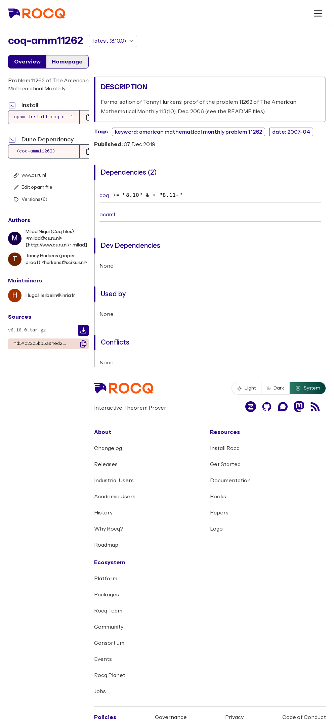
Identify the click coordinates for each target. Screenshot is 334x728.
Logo (216, 529)
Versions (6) (30, 199)
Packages (106, 594)
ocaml (107, 214)
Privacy (234, 717)
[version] (113, 41)
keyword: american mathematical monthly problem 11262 (188, 132)
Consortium (109, 643)
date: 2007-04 (291, 132)
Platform (105, 578)
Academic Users (114, 496)
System (307, 388)
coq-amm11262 (45, 41)
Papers (219, 512)
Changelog (108, 448)
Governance (171, 717)
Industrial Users (114, 480)
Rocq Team (108, 610)
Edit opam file (32, 187)
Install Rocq (225, 448)
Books (218, 496)
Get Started (225, 464)
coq (104, 195)
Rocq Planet (109, 675)
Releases (106, 464)
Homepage (67, 61)
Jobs (100, 691)
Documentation (230, 480)
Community (108, 627)
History (103, 512)
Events (103, 659)
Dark (275, 388)
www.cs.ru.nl (29, 175)
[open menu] (317, 13)
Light (246, 388)
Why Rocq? (108, 529)
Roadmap (106, 545)
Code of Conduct (304, 717)
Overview (27, 61)
